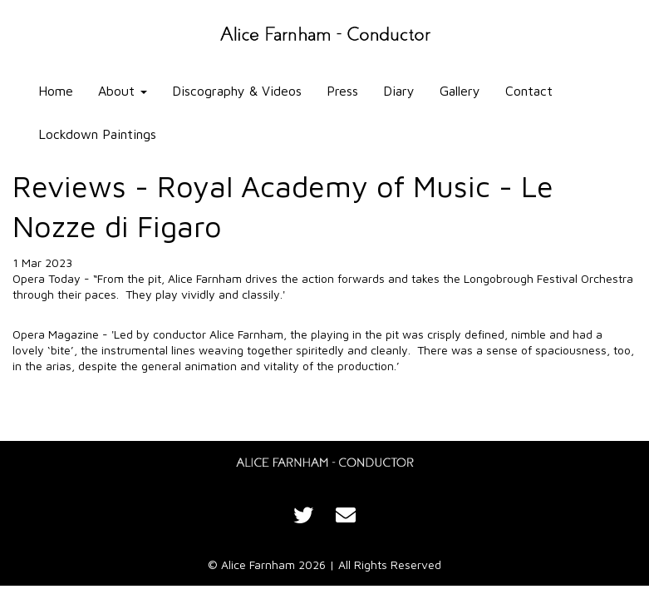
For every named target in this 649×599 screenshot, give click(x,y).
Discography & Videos (237, 90)
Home (55, 90)
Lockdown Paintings (97, 133)
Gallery (460, 90)
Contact (529, 90)
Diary (399, 90)
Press (342, 90)
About (122, 90)
